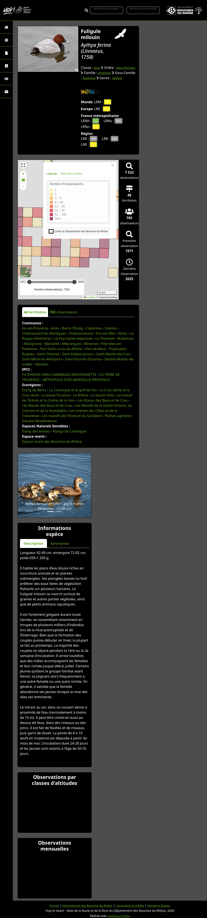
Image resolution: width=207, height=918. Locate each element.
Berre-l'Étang (72, 328)
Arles (55, 328)
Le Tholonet (105, 338)
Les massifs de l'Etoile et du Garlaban (72, 415)
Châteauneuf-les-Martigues (44, 333)
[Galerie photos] (6, 91)
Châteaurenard (81, 333)
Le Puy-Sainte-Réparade (73, 338)
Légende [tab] (51, 173)
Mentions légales (161, 905)
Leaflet (89, 297)
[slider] (74, 282)
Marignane (33, 343)
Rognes (28, 354)
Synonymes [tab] (60, 543)
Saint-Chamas (48, 354)
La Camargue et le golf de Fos (73, 390)
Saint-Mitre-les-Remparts (42, 359)
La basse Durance (56, 395)
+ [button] (23, 173)
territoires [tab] (35, 312)
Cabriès (111, 328)
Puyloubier (118, 348)
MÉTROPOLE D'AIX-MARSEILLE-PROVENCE (76, 379)
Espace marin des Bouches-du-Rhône (52, 441)
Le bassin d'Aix (102, 395)
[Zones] (6, 40)
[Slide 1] (50, 511)
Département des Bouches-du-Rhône (86, 905)
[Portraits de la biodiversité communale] (6, 53)
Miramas (91, 343)
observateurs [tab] (64, 312)
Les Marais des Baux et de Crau (102, 400)
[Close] (112, 165)
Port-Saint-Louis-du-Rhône (61, 348)
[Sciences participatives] (6, 78)
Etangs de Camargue (69, 431)
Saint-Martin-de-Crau (113, 354)
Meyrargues (71, 343)
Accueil (52, 905)
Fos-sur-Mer (105, 333)
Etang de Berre (34, 390)
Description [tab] (33, 543)
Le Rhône (80, 395)
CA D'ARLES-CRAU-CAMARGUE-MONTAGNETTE (59, 374)
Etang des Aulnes (36, 431)
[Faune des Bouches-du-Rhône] (6, 65)
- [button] (23, 186)
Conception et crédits (130, 905)
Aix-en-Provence (35, 328)
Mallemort (125, 338)
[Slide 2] (58, 511)
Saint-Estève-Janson (78, 354)
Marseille (52, 343)
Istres (122, 333)
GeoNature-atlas (118, 915)
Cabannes (94, 328)
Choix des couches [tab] (71, 173)
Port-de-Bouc (95, 348)
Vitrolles (41, 364)
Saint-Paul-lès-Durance (83, 359)
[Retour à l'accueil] (6, 27)
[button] (23, 165)
